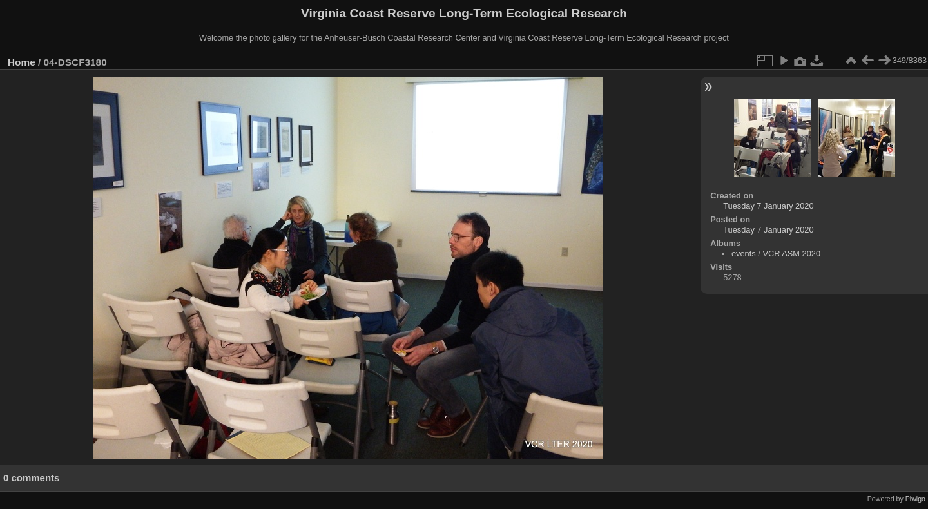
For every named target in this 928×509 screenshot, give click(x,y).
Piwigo (915, 499)
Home (21, 62)
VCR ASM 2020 (791, 253)
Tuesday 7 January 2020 (768, 206)
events (743, 253)
